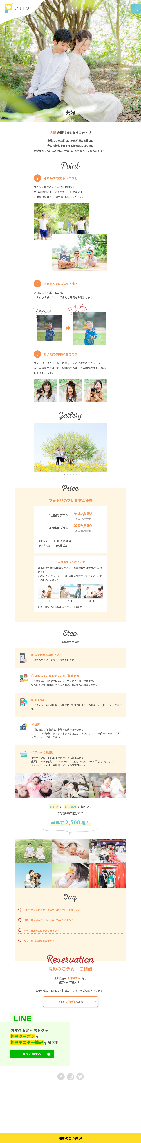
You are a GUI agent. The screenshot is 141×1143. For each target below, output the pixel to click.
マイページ (8, 1098)
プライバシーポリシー (29, 1092)
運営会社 (7, 1087)
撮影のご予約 (70, 1138)
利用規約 (7, 1092)
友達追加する (36, 1054)
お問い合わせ (25, 1087)
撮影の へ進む (77, 1001)
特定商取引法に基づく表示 (60, 1092)
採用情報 (42, 1087)
